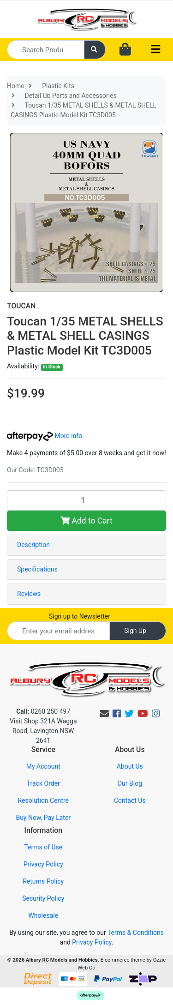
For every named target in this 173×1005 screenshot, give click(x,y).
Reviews (29, 593)
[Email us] (104, 713)
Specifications (37, 569)
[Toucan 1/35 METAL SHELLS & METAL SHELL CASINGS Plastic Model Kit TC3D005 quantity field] (86, 500)
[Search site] (95, 49)
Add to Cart (86, 520)
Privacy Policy (43, 864)
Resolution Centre (43, 800)
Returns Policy (43, 881)
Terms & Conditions (135, 932)
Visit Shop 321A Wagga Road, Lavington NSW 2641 (43, 730)
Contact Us (130, 800)
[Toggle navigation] (155, 49)
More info (44, 435)
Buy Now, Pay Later (43, 817)
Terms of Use (43, 847)
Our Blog (129, 783)
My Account (43, 766)
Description (33, 544)
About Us (130, 766)
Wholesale (43, 915)
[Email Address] (58, 630)
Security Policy (43, 898)
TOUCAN (21, 305)
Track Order (43, 783)
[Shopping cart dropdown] (125, 50)
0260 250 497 (43, 711)
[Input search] (45, 49)
